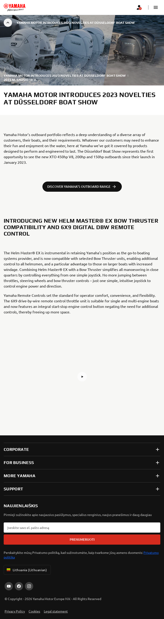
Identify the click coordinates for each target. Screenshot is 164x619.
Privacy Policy (15, 611)
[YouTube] (9, 586)
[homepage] (14, 7)
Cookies (34, 611)
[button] (155, 7)
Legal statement (56, 611)
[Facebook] (19, 586)
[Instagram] (29, 586)
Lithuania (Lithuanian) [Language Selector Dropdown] (26, 570)
